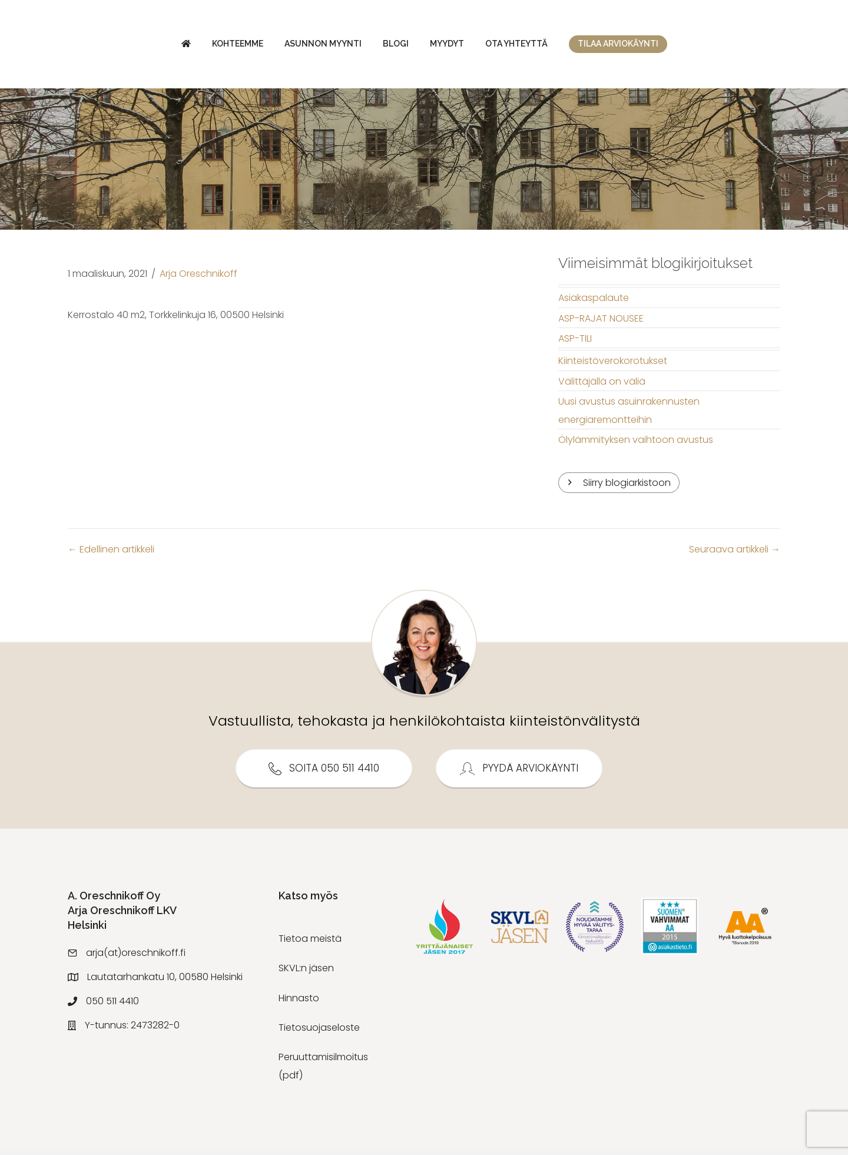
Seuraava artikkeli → (734, 555)
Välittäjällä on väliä (601, 387)
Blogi (296, 46)
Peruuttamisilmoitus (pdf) (323, 1072)
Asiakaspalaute (593, 304)
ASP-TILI (575, 344)
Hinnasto (299, 1004)
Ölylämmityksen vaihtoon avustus (635, 445)
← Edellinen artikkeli (111, 555)
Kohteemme (138, 46)
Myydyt (546, 46)
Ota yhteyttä (616, 46)
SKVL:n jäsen (306, 974)
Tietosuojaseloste (319, 1034)
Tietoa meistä (310, 944)
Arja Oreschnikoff (198, 279)
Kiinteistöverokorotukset (612, 367)
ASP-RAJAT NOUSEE (601, 324)
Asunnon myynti (223, 46)
